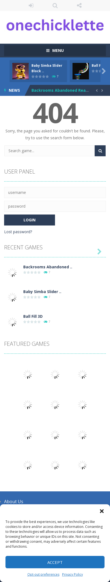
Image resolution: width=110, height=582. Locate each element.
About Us (13, 502)
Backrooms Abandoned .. (47, 266)
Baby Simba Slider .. (42, 291)
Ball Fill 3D (33, 316)
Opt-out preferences (43, 574)
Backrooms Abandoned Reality (61, 90)
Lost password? (18, 231)
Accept (55, 562)
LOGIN (31, 5)
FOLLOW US (79, 5)
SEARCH (55, 5)
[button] (102, 511)
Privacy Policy (72, 574)
